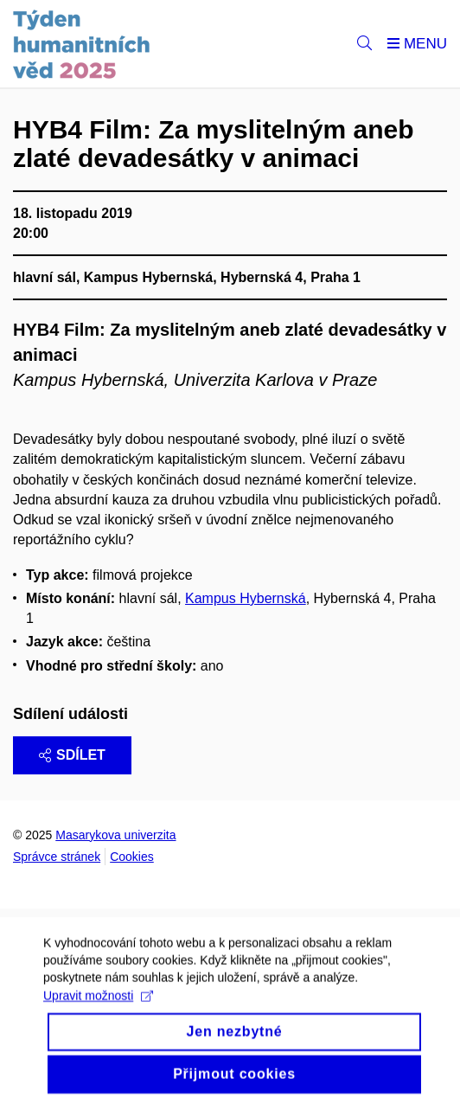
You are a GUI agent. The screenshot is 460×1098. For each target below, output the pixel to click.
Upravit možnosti (98, 1003)
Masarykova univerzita (115, 835)
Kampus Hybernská (245, 598)
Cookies (132, 857)
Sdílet (72, 755)
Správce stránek (56, 857)
